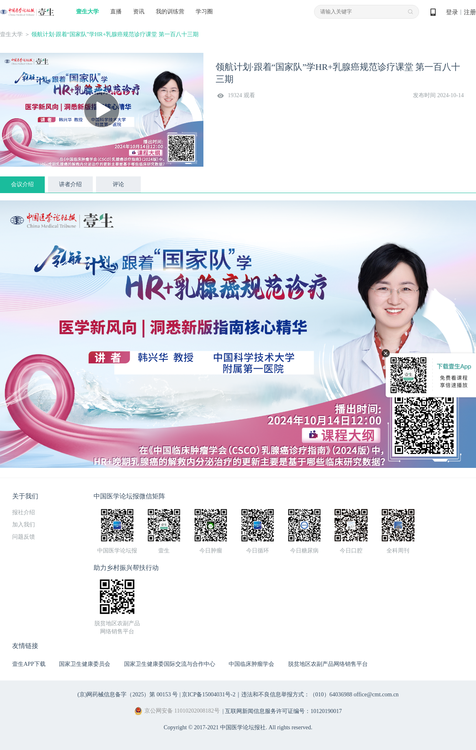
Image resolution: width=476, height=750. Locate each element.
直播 (116, 12)
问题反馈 (23, 537)
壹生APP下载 (29, 664)
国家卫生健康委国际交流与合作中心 (169, 664)
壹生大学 (87, 12)
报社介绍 (23, 512)
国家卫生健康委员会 (84, 664)
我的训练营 (170, 12)
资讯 (138, 12)
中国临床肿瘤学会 (251, 664)
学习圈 (204, 12)
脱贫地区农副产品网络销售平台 (328, 664)
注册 (470, 12)
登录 (452, 12)
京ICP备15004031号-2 (208, 694)
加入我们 (23, 525)
